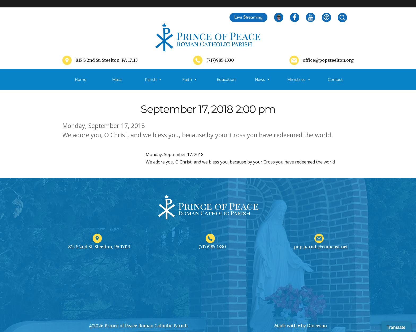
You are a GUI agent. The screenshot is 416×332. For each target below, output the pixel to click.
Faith (189, 79)
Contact (335, 79)
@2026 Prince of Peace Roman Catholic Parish (138, 325)
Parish (153, 79)
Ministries (299, 79)
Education (226, 79)
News (262, 79)
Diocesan (317, 325)
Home (80, 79)
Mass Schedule (117, 83)
